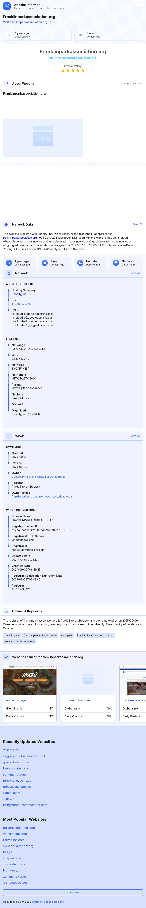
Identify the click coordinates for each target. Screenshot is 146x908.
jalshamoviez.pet (15, 882)
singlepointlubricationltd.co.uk (24, 756)
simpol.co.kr (12, 793)
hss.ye (7, 852)
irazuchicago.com (19, 700)
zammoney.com (14, 876)
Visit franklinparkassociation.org (27, 22)
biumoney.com (13, 870)
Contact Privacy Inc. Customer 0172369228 (39, 476)
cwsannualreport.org (18, 846)
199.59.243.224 (21, 303)
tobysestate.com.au (17, 786)
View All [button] (138, 224)
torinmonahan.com (16, 768)
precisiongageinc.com (18, 780)
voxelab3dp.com (15, 834)
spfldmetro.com (14, 774)
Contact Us (73, 892)
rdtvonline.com (14, 840)
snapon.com (12, 858)
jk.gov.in (8, 799)
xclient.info (11, 750)
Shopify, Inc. (19, 294)
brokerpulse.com (77, 700)
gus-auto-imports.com (19, 762)
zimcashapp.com (15, 864)
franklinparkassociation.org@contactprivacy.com (42, 496)
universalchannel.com (19, 828)
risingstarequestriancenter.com (25, 805)
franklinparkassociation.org (20, 237)
